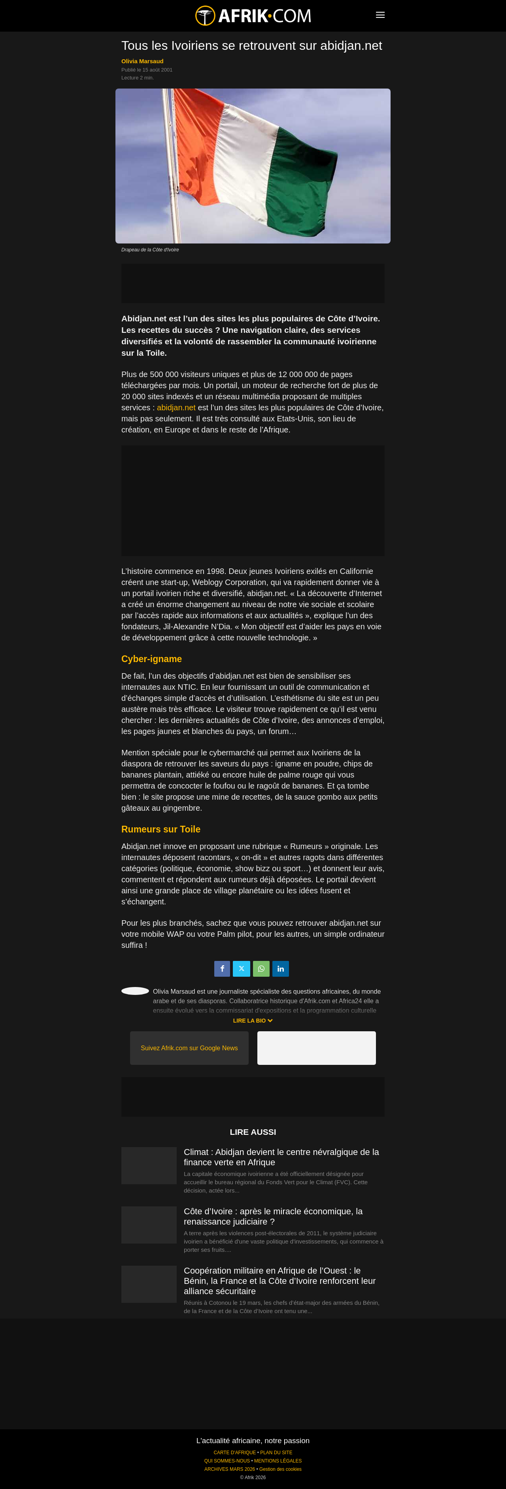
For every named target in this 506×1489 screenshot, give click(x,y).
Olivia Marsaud (142, 61)
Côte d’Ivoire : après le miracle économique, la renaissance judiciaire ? (273, 1216)
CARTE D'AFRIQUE (234, 1452)
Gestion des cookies (280, 1469)
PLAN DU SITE (276, 1452)
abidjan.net (176, 407)
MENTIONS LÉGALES (278, 1461)
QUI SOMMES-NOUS (227, 1461)
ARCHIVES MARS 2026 (229, 1469)
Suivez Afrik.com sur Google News (189, 1048)
